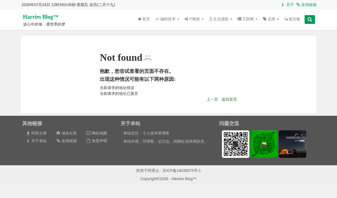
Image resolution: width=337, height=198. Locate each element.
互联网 (248, 19)
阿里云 (153, 170)
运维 (271, 19)
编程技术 (167, 19)
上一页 (212, 99)
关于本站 (36, 141)
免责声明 (96, 141)
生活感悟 (220, 19)
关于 (287, 4)
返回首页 (229, 99)
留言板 (292, 19)
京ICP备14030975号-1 (181, 170)
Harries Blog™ (41, 17)
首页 (144, 19)
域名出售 (66, 133)
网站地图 (96, 133)
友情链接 (306, 4)
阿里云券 (36, 133)
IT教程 (194, 19)
